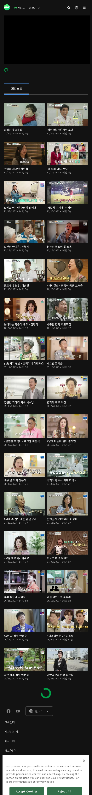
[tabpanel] (46, 399)
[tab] (16, 89)
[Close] (84, 771)
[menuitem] (19, 8)
